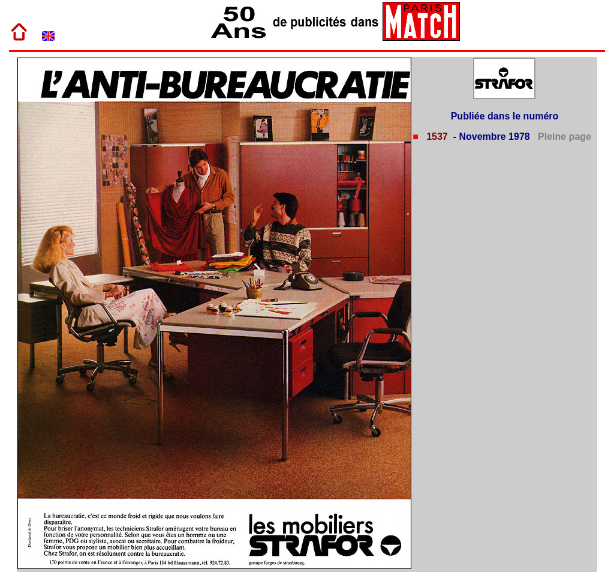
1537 (436, 136)
